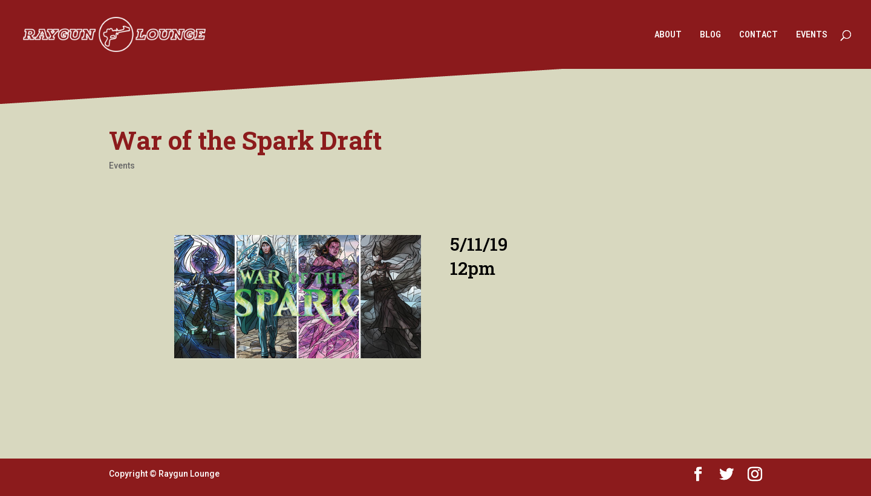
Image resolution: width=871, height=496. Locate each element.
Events (122, 165)
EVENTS (811, 35)
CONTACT (758, 35)
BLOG (710, 35)
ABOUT (668, 35)
